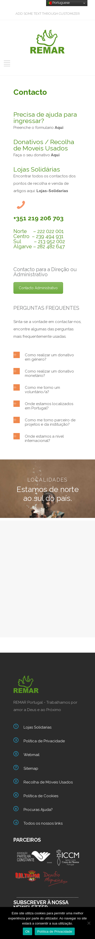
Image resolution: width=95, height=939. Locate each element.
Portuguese (59, 3)
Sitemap (31, 768)
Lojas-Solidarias (52, 191)
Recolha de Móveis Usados (48, 782)
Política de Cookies (41, 796)
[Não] (88, 923)
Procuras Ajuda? (38, 809)
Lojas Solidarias (37, 727)
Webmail (32, 754)
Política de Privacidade (44, 741)
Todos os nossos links (43, 823)
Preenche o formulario (38, 127)
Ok (27, 931)
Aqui (55, 155)
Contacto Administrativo (38, 288)
